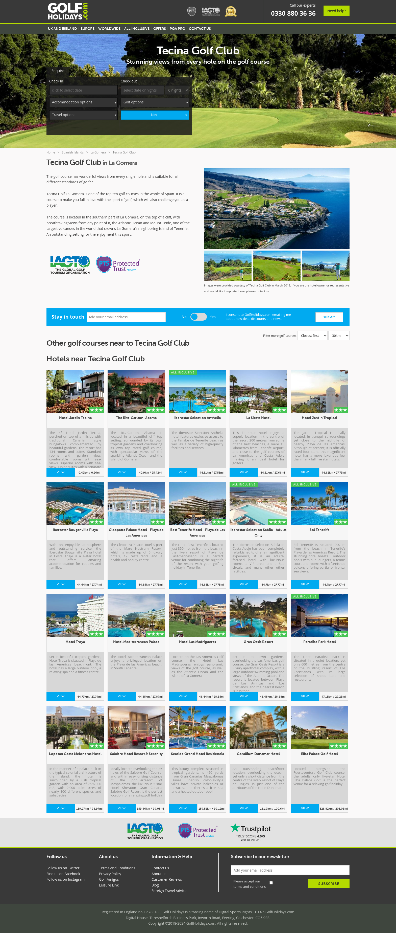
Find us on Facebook (63, 872)
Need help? (336, 10)
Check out (129, 80)
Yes (213, 315)
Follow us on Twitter (63, 866)
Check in (56, 80)
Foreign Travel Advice (169, 889)
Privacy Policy (110, 872)
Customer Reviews (167, 878)
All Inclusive (137, 29)
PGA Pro (177, 29)
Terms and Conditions (117, 866)
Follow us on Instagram (65, 878)
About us (159, 872)
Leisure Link (109, 884)
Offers (159, 29)
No (184, 315)
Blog (155, 884)
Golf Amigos (109, 878)
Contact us (160, 866)
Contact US (200, 29)
